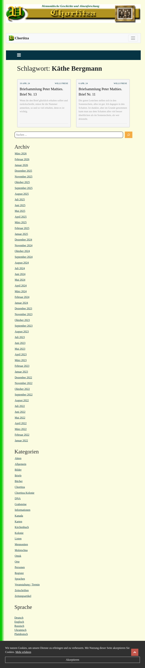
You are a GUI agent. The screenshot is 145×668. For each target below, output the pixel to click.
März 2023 (21, 360)
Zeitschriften (22, 590)
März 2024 (21, 291)
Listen (18, 538)
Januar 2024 (21, 302)
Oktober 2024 (22, 251)
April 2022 (21, 423)
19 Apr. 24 (25, 83)
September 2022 (23, 394)
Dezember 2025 (23, 170)
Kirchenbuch (22, 527)
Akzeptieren (72, 659)
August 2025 (22, 193)
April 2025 (21, 216)
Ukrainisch (20, 630)
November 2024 (23, 245)
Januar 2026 (21, 165)
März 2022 (21, 429)
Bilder (18, 469)
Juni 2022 (20, 411)
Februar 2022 (22, 434)
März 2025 (21, 222)
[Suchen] (128, 135)
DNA (18, 498)
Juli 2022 (20, 406)
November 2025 (23, 176)
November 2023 (23, 314)
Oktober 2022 (22, 388)
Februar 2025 (22, 228)
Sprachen (20, 578)
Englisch (19, 621)
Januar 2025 (21, 234)
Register (19, 573)
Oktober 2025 (22, 182)
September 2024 (23, 256)
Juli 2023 (20, 337)
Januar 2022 (21, 440)
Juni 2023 (20, 343)
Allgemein (20, 464)
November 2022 (23, 383)
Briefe (18, 475)
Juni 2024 (20, 274)
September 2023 (23, 325)
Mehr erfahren (23, 652)
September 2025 (23, 188)
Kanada (19, 515)
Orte (17, 561)
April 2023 (21, 354)
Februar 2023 (22, 365)
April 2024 (21, 285)
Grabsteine (20, 504)
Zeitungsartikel (23, 596)
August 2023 (22, 331)
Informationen (22, 509)
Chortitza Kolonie (24, 492)
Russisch (19, 625)
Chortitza (20, 487)
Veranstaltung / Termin (27, 584)
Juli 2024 (20, 268)
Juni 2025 (20, 205)
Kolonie (19, 532)
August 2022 (22, 400)
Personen (20, 567)
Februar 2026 (22, 159)
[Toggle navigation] (133, 38)
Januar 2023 (21, 371)
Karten (18, 521)
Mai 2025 (20, 210)
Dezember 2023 (23, 308)
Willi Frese (61, 83)
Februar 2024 (22, 297)
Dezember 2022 (23, 377)
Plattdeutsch (21, 634)
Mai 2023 (20, 348)
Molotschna (21, 550)
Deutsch (19, 617)
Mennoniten (21, 544)
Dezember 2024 (23, 239)
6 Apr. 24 (83, 83)
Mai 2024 (20, 279)
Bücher (19, 481)
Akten (18, 458)
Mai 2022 (20, 417)
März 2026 (21, 153)
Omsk (18, 555)
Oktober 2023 (22, 320)
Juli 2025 (20, 199)
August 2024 (22, 262)
